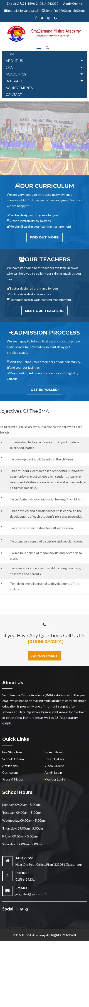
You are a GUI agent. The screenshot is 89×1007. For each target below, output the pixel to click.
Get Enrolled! (45, 390)
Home (11, 54)
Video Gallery (54, 766)
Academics (16, 74)
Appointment (44, 656)
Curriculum (10, 772)
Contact (14, 95)
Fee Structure (12, 752)
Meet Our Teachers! (44, 311)
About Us (14, 61)
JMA (9, 68)
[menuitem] (44, 54)
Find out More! (44, 237)
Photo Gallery (54, 759)
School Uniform (13, 759)
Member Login (54, 779)
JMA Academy (35, 935)
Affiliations (10, 766)
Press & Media (12, 779)
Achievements (19, 88)
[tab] (44, 60)
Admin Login (53, 772)
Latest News (53, 752)
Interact (14, 81)
